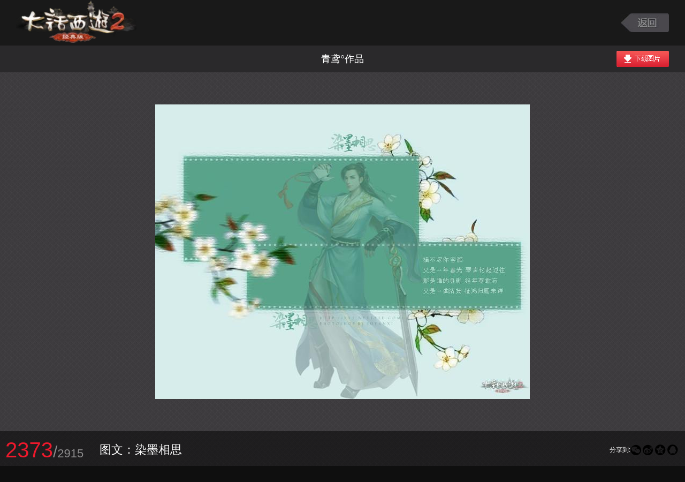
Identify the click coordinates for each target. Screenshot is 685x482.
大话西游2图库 (76, 23)
